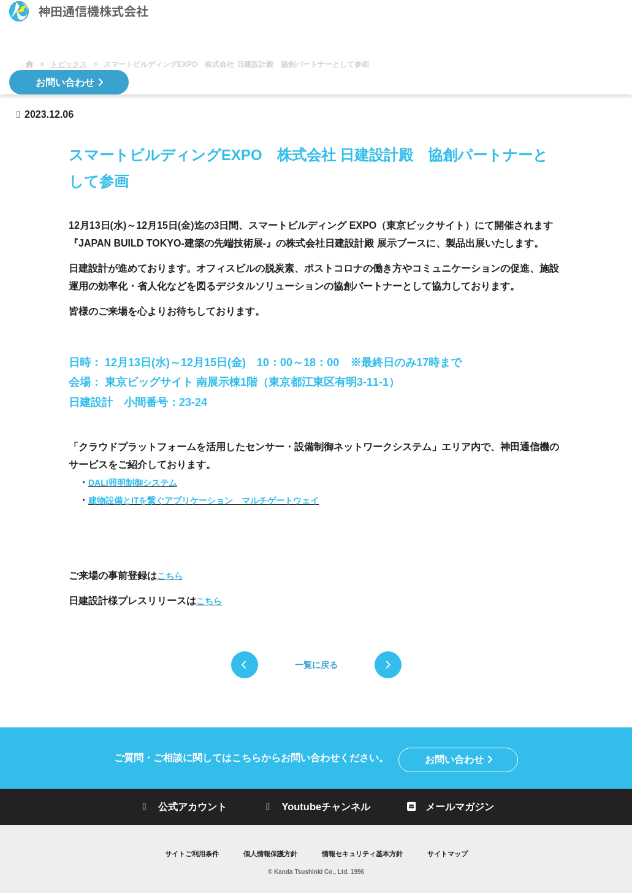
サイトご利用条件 (183, 852)
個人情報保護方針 (267, 852)
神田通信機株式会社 (78, 11)
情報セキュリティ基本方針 (365, 852)
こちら (170, 576)
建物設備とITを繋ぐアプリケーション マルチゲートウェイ (203, 500)
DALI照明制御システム (132, 483)
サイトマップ (456, 852)
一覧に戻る (316, 664)
